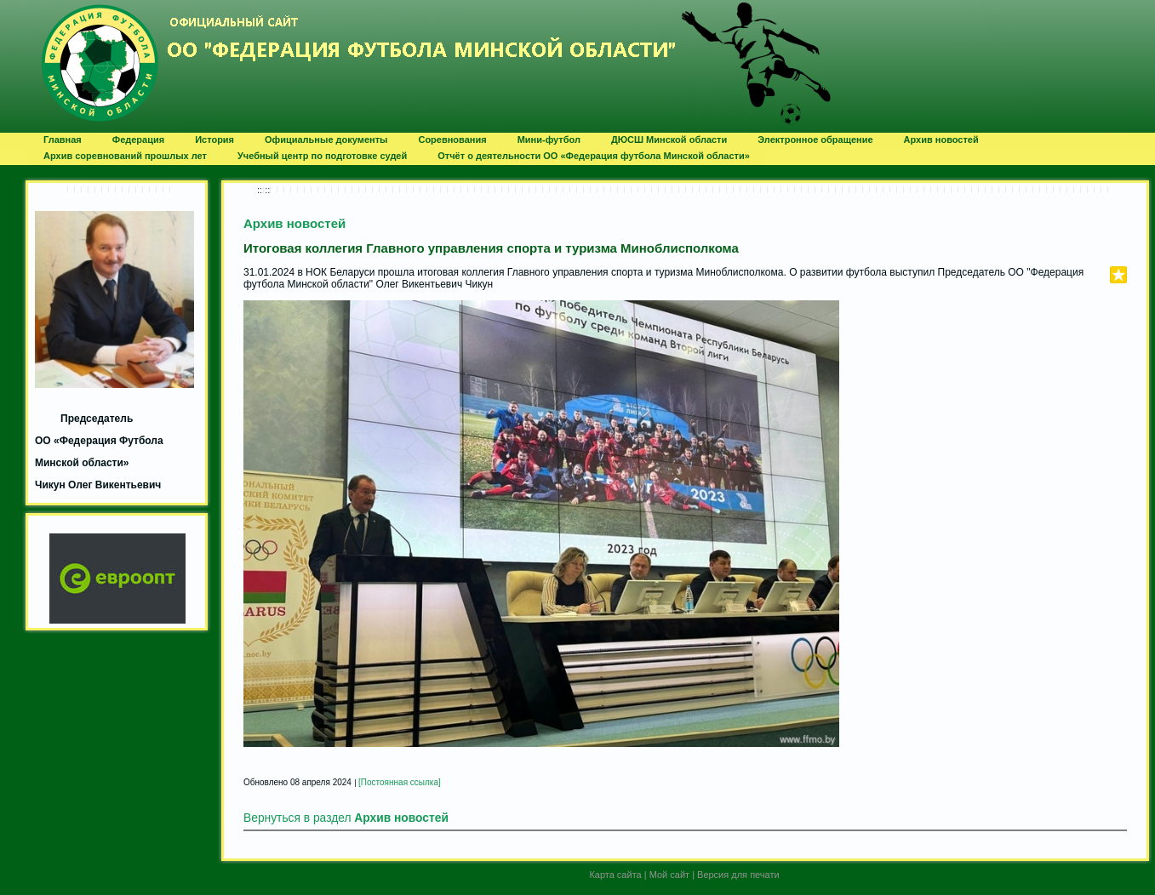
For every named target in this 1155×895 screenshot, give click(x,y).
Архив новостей (294, 223)
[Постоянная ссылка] (399, 782)
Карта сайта (615, 874)
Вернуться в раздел (346, 818)
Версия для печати (738, 874)
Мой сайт (669, 874)
